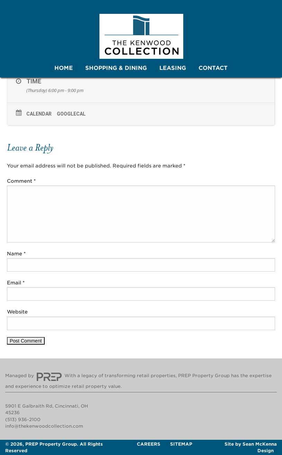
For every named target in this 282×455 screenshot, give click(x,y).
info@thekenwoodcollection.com (44, 426)
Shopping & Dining (116, 68)
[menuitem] (63, 68)
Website (17, 312)
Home (63, 68)
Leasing (172, 68)
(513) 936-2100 (23, 419)
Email (16, 282)
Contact (213, 68)
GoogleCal (71, 114)
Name (16, 253)
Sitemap (181, 444)
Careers (148, 444)
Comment (21, 181)
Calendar (39, 114)
